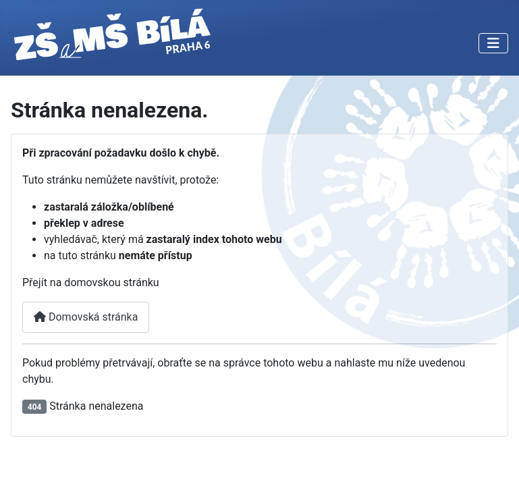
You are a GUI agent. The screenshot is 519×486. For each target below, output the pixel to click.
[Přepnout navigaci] (493, 43)
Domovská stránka (86, 316)
